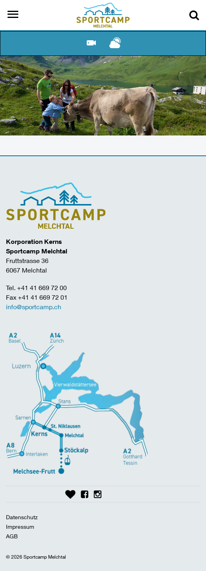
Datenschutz (22, 517)
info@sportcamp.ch (33, 306)
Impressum (20, 526)
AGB (12, 536)
